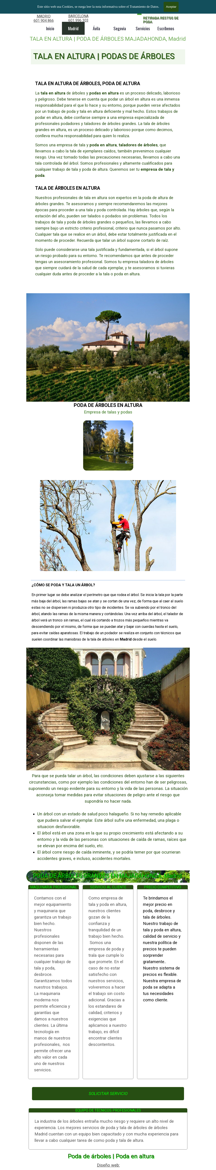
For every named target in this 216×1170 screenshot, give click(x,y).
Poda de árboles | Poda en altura (111, 1156)
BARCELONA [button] (78, 16)
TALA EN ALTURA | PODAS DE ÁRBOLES (103, 56)
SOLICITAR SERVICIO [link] (108, 1093)
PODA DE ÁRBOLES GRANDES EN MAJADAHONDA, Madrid (107, 876)
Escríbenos (165, 28)
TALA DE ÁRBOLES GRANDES (58, 10)
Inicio (50, 28)
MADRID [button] (44, 16)
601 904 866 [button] (44, 20)
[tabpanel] (44, 18)
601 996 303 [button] (78, 20)
